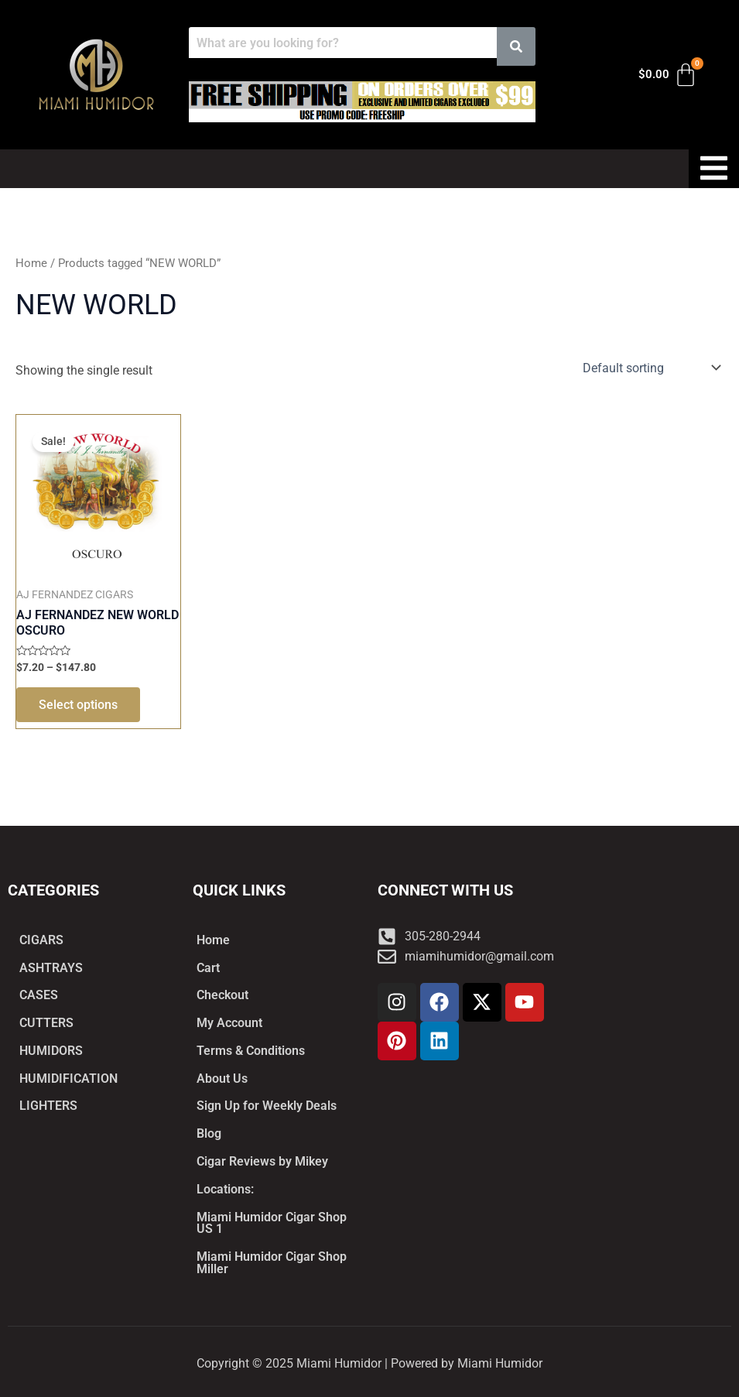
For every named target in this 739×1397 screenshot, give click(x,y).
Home (31, 263)
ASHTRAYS (51, 965)
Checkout (222, 993)
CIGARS (41, 937)
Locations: (225, 1188)
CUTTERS (46, 1021)
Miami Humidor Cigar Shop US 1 (272, 1222)
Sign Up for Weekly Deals (267, 1104)
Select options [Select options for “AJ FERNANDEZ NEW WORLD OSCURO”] (78, 705)
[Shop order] (650, 367)
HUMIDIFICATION (68, 1077)
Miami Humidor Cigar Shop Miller (272, 1262)
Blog (209, 1132)
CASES (38, 993)
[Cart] (668, 75)
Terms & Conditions (251, 1049)
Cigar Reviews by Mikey (262, 1160)
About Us (222, 1077)
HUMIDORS (51, 1049)
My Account (229, 1021)
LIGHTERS (48, 1104)
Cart (208, 965)
